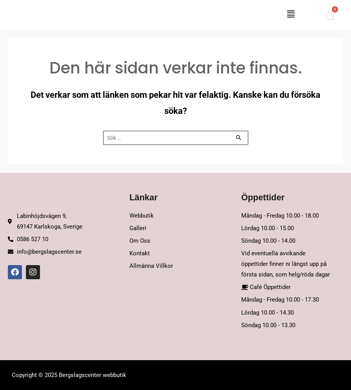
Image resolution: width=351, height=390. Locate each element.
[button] (202, 15)
